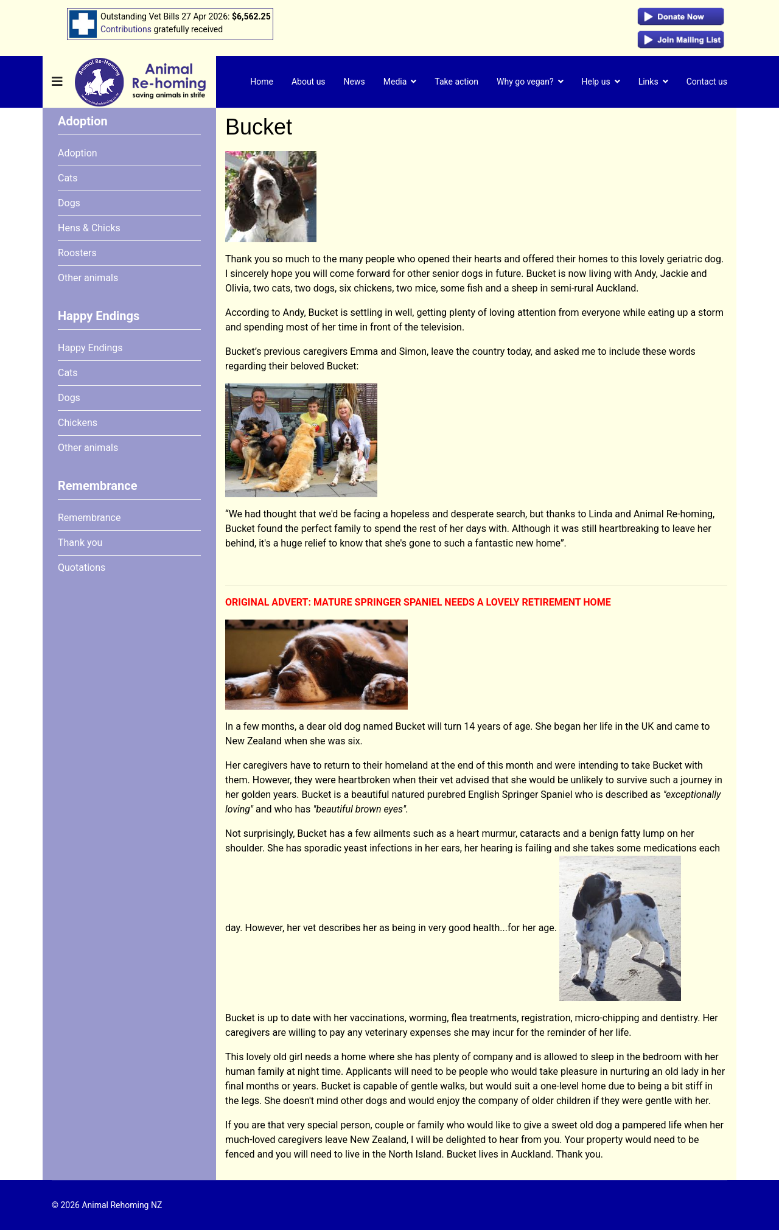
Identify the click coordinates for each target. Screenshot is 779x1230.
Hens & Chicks (89, 228)
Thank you (80, 542)
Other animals (88, 278)
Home (261, 81)
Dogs (69, 203)
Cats (68, 178)
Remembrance (89, 517)
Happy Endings (90, 348)
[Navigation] (57, 82)
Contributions (126, 29)
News (354, 81)
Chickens (77, 422)
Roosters (77, 253)
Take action (456, 81)
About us (309, 81)
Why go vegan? (525, 81)
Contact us (706, 81)
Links (648, 81)
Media (395, 81)
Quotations (81, 567)
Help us (596, 81)
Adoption (77, 153)
